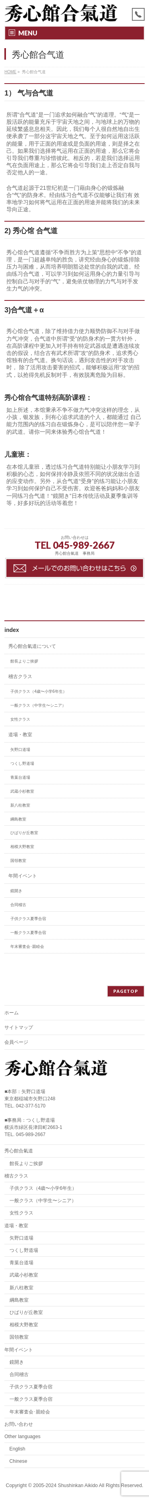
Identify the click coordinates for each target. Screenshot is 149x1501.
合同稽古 (18, 905)
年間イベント (22, 876)
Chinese (18, 1461)
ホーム (11, 1013)
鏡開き (16, 891)
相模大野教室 (22, 846)
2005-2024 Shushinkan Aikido (65, 1485)
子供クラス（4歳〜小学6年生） (38, 691)
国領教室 (18, 860)
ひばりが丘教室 (24, 832)
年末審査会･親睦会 (27, 946)
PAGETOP (125, 991)
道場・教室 (20, 734)
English (17, 1449)
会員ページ (16, 1042)
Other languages (22, 1436)
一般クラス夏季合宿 (28, 932)
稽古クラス (20, 676)
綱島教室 (18, 819)
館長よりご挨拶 (24, 661)
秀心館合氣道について (32, 646)
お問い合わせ (18, 1424)
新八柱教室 (20, 805)
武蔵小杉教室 (22, 791)
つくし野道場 (22, 763)
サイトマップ (18, 1027)
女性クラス (20, 719)
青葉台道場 (20, 777)
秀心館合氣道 (18, 1151)
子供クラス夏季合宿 (28, 918)
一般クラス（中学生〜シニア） (38, 705)
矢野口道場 (20, 749)
